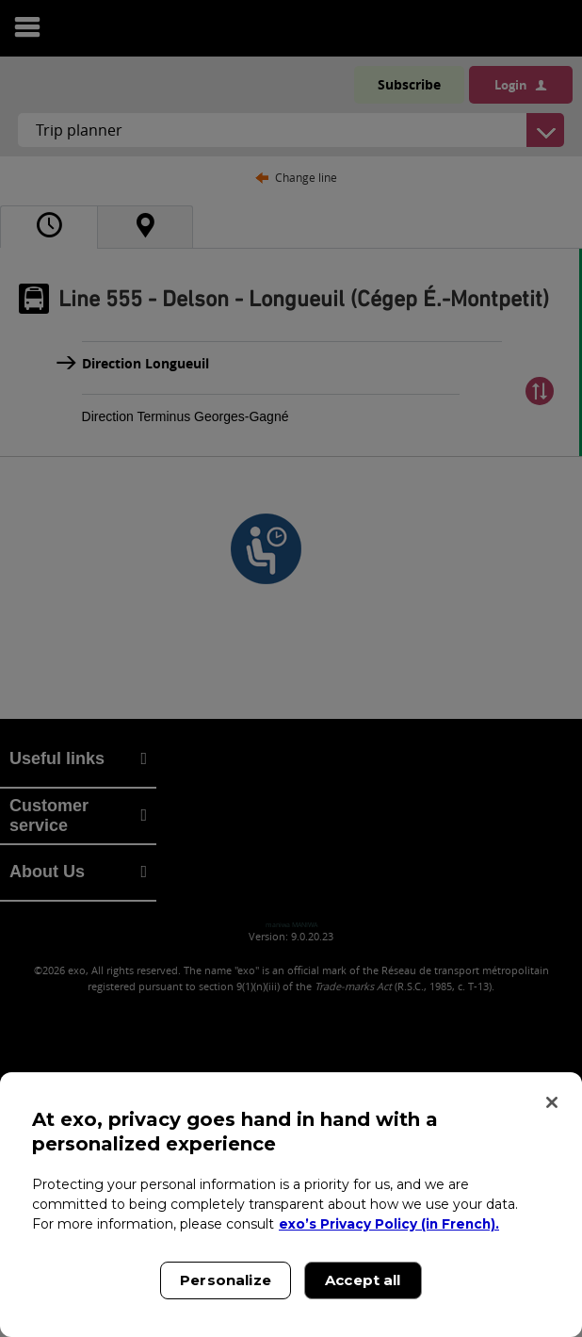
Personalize (225, 1280)
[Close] (552, 1102)
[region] (291, 1204)
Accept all (363, 1280)
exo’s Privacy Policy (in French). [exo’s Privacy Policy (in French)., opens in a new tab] (390, 1223)
